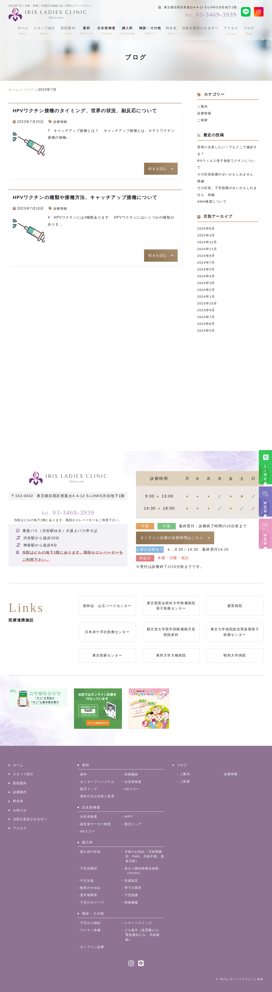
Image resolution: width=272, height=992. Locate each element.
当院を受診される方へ (199, 30)
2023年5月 (206, 330)
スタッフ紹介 (46, 30)
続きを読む (157, 169)
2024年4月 (206, 276)
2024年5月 (206, 269)
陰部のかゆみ (91, 888)
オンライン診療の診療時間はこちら (172, 538)
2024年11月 (207, 249)
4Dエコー (132, 789)
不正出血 (87, 880)
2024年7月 (206, 262)
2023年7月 (206, 317)
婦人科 (127, 30)
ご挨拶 (202, 120)
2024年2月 (206, 289)
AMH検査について (212, 201)
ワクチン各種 (91, 930)
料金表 (171, 30)
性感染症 (132, 880)
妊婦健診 (132, 774)
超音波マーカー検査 (96, 824)
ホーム (25, 30)
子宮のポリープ (93, 902)
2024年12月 (207, 242)
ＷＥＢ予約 (266, 505)
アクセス (229, 30)
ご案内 (202, 106)
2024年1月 (206, 296)
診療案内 (20, 792)
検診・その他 (151, 30)
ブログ (246, 30)
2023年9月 (206, 310)
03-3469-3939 (68, 512)
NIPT (129, 816)
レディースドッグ (139, 923)
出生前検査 (107, 30)
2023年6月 (206, 323)
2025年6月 (206, 228)
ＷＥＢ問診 (266, 538)
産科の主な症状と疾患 (98, 796)
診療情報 (60, 122)
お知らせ (20, 810)
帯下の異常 (134, 888)
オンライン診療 (93, 947)
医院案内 (69, 30)
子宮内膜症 (89, 868)
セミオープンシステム (98, 781)
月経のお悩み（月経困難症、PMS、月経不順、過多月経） (143, 856)
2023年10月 (207, 303)
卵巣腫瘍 (132, 902)
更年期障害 (89, 895)
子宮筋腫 (132, 895)
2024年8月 (206, 255)
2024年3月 (206, 283)
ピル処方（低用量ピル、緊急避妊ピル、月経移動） (143, 934)
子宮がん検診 (91, 923)
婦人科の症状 (91, 851)
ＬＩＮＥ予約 (266, 471)
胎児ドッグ (89, 789)
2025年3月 (206, 235)
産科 (87, 30)
